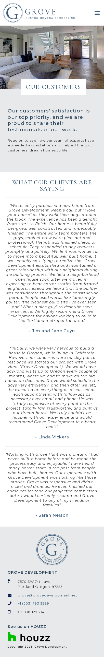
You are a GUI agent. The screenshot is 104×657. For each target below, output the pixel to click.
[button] (97, 13)
